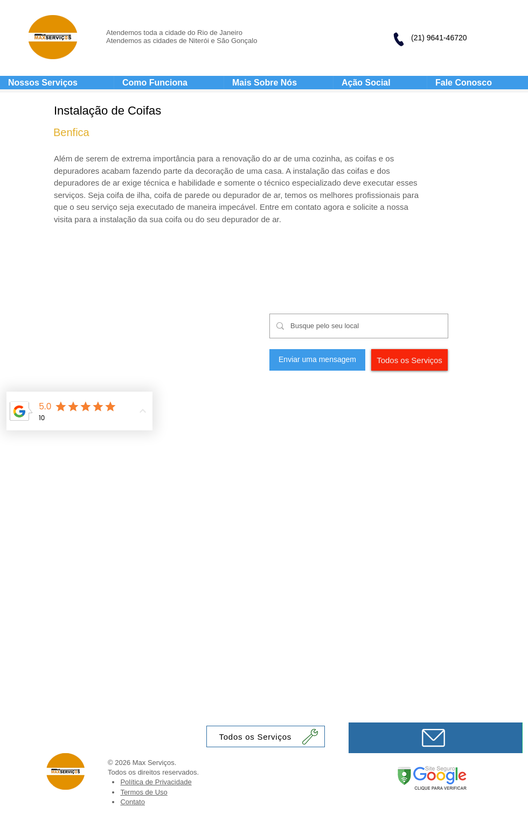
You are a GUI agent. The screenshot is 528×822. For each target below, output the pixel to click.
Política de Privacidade (155, 782)
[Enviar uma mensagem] (317, 360)
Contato (132, 802)
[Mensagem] (435, 737)
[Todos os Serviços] (409, 360)
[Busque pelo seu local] (357, 326)
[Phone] (398, 39)
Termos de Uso (143, 792)
